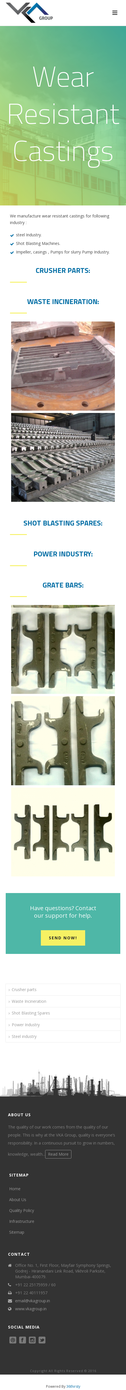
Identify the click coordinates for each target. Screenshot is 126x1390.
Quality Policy (21, 1210)
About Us (17, 1199)
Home (15, 1188)
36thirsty (73, 1386)
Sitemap (16, 1232)
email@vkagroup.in (32, 1300)
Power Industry (26, 1024)
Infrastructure (21, 1221)
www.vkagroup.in (31, 1308)
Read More (58, 1154)
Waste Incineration (29, 1001)
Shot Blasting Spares (31, 1013)
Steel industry (24, 1036)
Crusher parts (24, 989)
